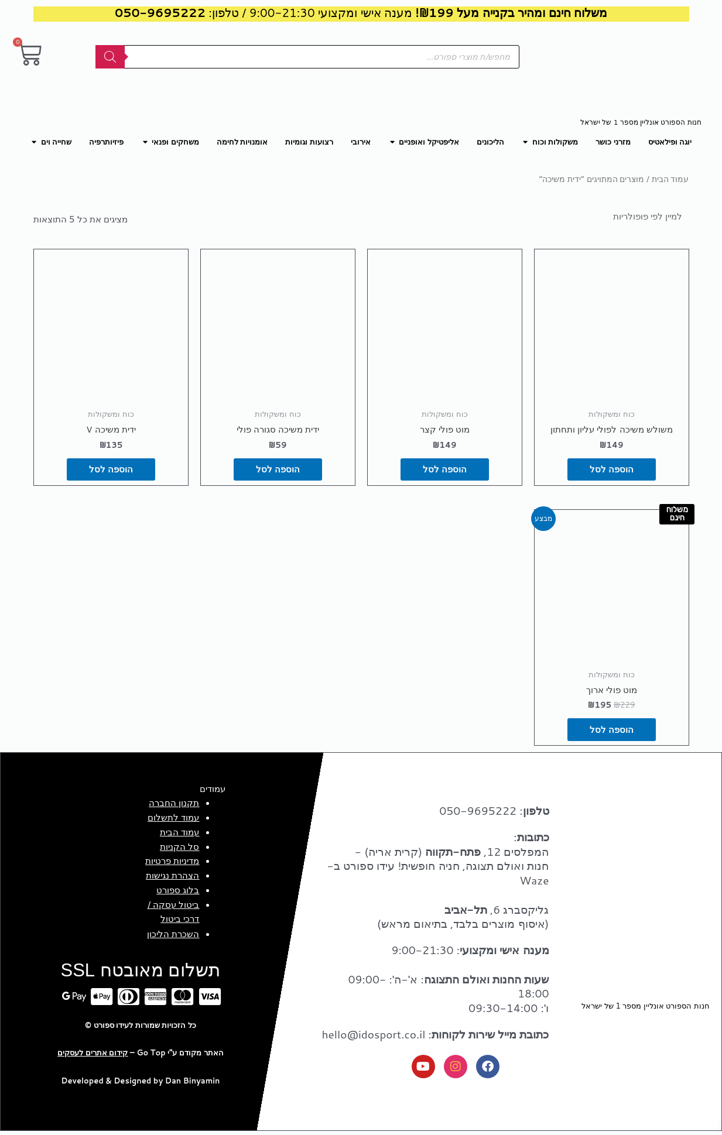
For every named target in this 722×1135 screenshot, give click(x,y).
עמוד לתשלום (173, 820)
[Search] (110, 56)
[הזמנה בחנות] (633, 216)
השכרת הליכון (173, 936)
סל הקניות (179, 849)
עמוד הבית (670, 178)
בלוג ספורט (177, 893)
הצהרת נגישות (172, 878)
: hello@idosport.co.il (435, 1037)
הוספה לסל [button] (611, 471)
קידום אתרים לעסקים (92, 1055)
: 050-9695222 (494, 813)
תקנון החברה (174, 806)
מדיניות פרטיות (172, 864)
